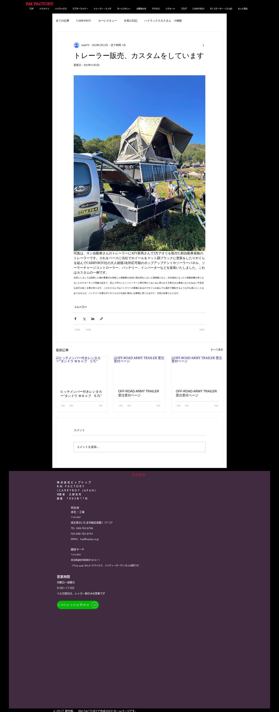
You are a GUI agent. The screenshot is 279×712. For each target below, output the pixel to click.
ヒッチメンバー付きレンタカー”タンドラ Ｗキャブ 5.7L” (81, 394)
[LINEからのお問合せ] (78, 605)
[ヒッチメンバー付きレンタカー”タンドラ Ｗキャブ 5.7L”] (81, 370)
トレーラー (80, 306)
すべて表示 (217, 349)
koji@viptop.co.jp (89, 539)
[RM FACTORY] (40, 4)
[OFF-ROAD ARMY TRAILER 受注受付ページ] (139, 370)
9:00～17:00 (65, 588)
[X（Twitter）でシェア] (84, 318)
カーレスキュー (107, 20)
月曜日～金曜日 (66, 582)
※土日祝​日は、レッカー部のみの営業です (81, 593)
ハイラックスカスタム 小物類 (163, 20)
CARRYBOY (83, 20)
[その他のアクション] (203, 45)
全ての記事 (62, 20)
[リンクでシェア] (101, 318)
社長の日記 (130, 20)
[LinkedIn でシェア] (92, 318)
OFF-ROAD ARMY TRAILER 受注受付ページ (138, 393)
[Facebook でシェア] (75, 318)
